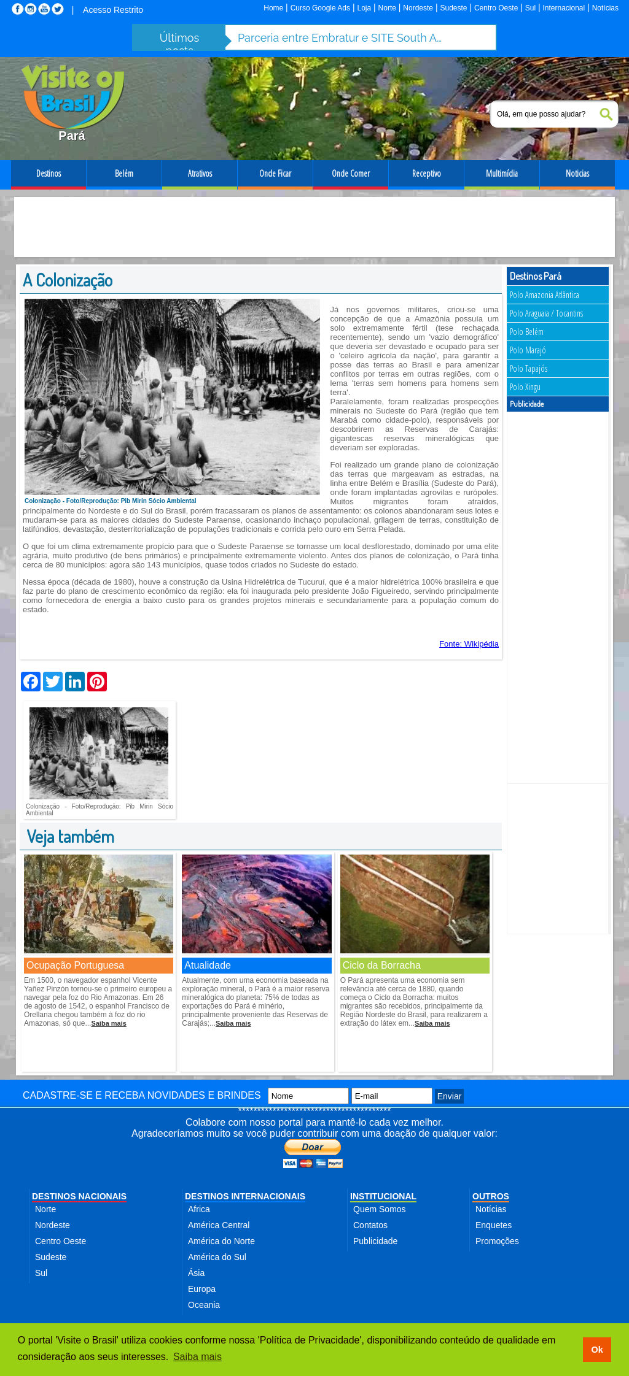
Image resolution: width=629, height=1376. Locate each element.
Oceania (204, 1305)
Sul (530, 8)
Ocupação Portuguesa (75, 965)
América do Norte (221, 1241)
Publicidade (375, 1241)
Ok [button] (597, 1350)
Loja (364, 8)
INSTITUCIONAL (383, 1196)
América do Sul (217, 1257)
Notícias (605, 8)
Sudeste (453, 8)
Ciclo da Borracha (382, 965)
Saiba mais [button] (197, 1356)
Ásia (196, 1273)
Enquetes (493, 1225)
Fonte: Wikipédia (469, 643)
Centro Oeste (496, 8)
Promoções (497, 1241)
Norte (387, 8)
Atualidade (207, 965)
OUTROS (490, 1196)
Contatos (370, 1225)
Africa (199, 1209)
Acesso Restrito (113, 10)
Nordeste (418, 8)
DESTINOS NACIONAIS (79, 1196)
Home (273, 8)
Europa (202, 1289)
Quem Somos (379, 1209)
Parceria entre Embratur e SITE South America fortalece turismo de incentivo (342, 37)
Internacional (564, 8)
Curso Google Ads (320, 8)
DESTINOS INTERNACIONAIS (245, 1196)
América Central (218, 1225)
